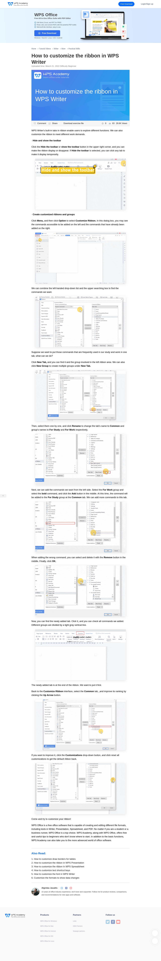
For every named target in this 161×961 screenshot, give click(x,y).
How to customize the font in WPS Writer (53, 874)
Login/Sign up (147, 4)
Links (74, 921)
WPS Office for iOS (46, 936)
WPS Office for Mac (46, 926)
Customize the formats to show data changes (55, 878)
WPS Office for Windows (48, 921)
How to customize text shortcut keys (50, 870)
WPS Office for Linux (47, 941)
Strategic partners (79, 931)
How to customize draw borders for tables (53, 859)
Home (33, 49)
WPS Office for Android (48, 931)
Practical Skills (74, 49)
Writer (56, 49)
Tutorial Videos (45, 49)
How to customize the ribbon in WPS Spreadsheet (57, 866)
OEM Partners (78, 926)
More (64, 49)
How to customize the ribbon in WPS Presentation (57, 863)
